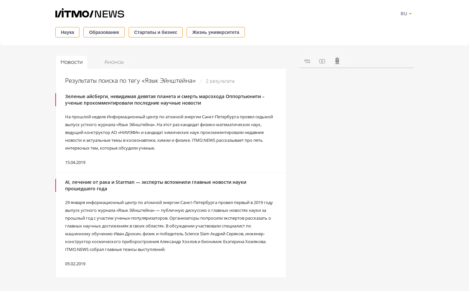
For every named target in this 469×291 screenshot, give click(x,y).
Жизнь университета (215, 32)
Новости (72, 62)
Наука (67, 32)
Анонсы (114, 62)
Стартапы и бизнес (156, 32)
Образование (104, 32)
